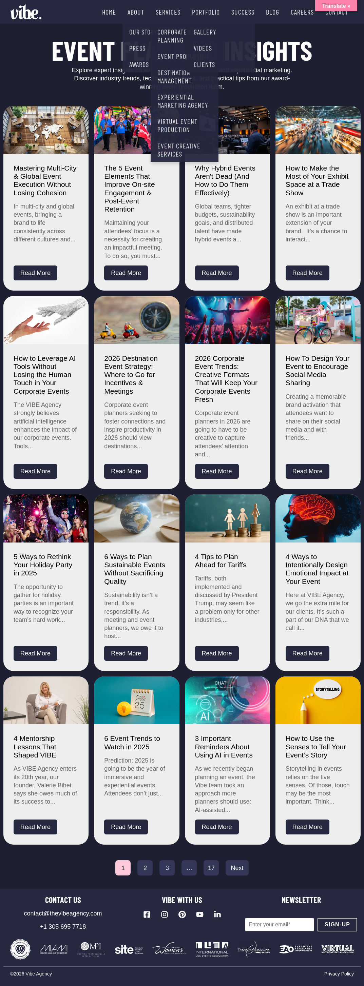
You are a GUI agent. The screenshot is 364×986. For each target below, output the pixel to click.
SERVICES (168, 12)
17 (211, 868)
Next (237, 868)
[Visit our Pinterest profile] (182, 914)
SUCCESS (242, 12)
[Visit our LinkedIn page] (217, 914)
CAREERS (302, 12)
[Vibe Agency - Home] (25, 11)
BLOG (272, 12)
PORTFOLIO (206, 12)
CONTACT (336, 12)
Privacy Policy (339, 974)
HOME (109, 12)
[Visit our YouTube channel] (200, 914)
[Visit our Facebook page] (147, 914)
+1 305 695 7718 (63, 926)
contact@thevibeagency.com (63, 913)
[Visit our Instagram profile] (164, 914)
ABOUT (136, 12)
